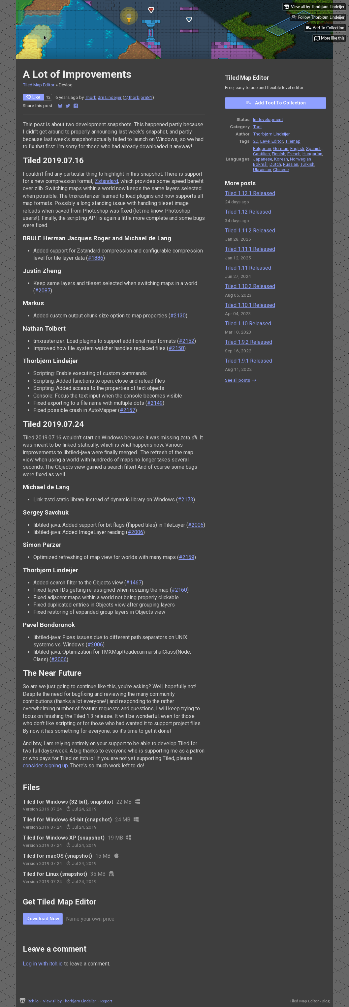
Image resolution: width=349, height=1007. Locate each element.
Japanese (262, 159)
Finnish (278, 153)
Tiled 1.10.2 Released (250, 286)
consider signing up (45, 765)
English (297, 148)
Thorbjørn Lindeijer (103, 97)
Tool (257, 126)
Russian (290, 164)
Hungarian (312, 153)
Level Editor (271, 141)
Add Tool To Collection (276, 103)
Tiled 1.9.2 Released (248, 342)
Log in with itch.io (43, 964)
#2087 (42, 290)
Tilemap (293, 141)
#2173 (185, 499)
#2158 (176, 348)
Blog (326, 1000)
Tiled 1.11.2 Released (250, 230)
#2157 (127, 410)
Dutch (275, 164)
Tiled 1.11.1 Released (250, 249)
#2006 (196, 525)
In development (268, 119)
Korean (281, 159)
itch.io (33, 1000)
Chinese (281, 169)
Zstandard (106, 181)
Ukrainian (262, 169)
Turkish (307, 164)
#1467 (134, 582)
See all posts (237, 380)
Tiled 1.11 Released (248, 268)
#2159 (186, 557)
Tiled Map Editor (39, 84)
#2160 (179, 590)
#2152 (186, 341)
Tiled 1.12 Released (248, 212)
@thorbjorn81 (138, 97)
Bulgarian (262, 148)
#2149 (155, 403)
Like (33, 97)
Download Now (42, 918)
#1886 (95, 258)
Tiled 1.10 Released (248, 323)
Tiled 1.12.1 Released (250, 193)
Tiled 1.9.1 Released (248, 361)
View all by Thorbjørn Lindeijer (69, 1000)
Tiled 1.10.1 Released (250, 305)
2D (255, 141)
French (294, 153)
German (280, 148)
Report (106, 1000)
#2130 (178, 315)
